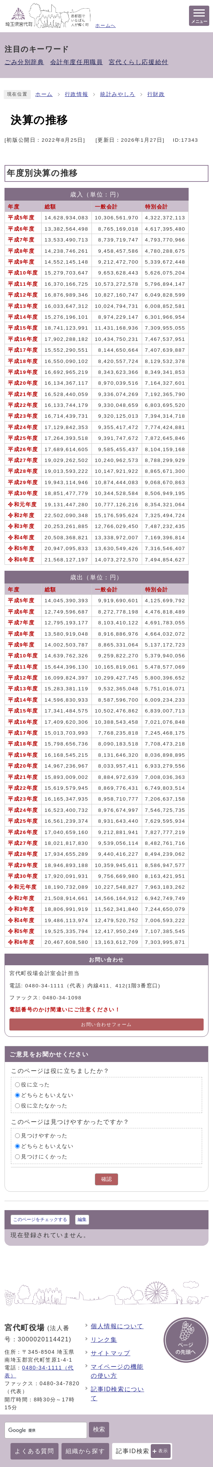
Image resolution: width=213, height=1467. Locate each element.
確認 (106, 1179)
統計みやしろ (117, 94)
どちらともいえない (47, 1095)
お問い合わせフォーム (106, 1024)
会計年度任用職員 (76, 62)
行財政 (156, 94)
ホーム (44, 94)
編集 (82, 1219)
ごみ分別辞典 (24, 62)
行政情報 (76, 94)
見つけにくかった (44, 1157)
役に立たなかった (44, 1105)
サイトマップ (110, 1353)
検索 (99, 1429)
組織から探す (85, 1451)
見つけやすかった (44, 1135)
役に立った (35, 1085)
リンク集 (104, 1339)
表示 (163, 1451)
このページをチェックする (40, 1219)
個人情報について (117, 1326)
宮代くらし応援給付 (138, 62)
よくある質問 (34, 1451)
